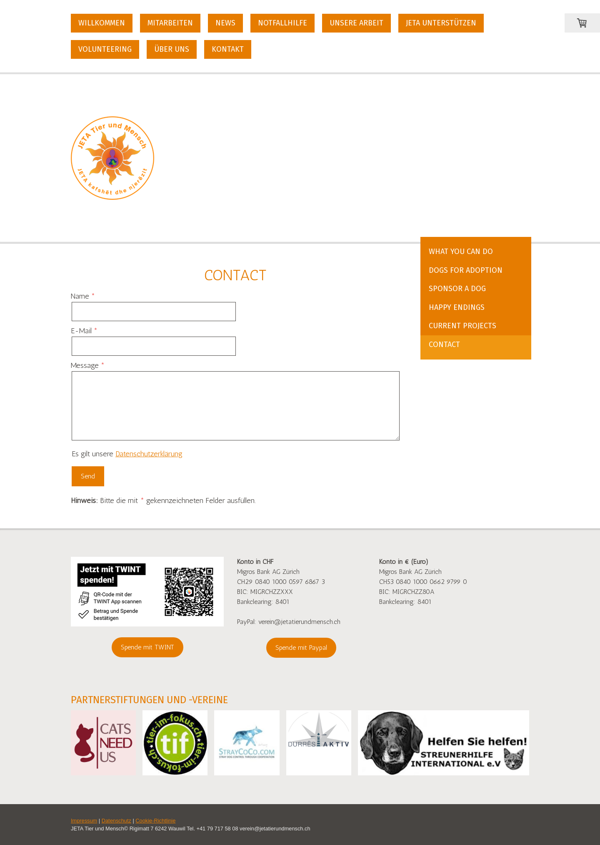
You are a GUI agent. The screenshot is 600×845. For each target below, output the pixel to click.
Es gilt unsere (127, 453)
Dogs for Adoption (465, 270)
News (225, 23)
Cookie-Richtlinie (155, 820)
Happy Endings (457, 307)
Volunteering (105, 49)
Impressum (84, 820)
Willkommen (101, 23)
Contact (444, 344)
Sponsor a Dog (457, 288)
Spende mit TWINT (147, 647)
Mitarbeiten (170, 23)
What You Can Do (461, 251)
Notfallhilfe (282, 23)
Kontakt (228, 49)
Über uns (171, 49)
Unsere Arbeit (356, 23)
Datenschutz (116, 820)
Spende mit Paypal (301, 647)
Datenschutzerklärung (148, 453)
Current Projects (462, 325)
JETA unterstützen (441, 23)
